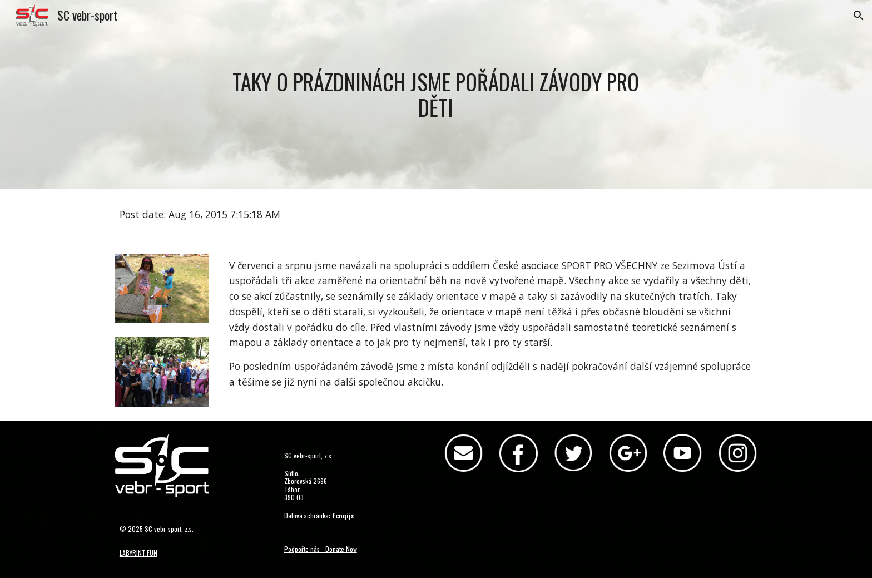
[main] (436, 94)
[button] (858, 15)
